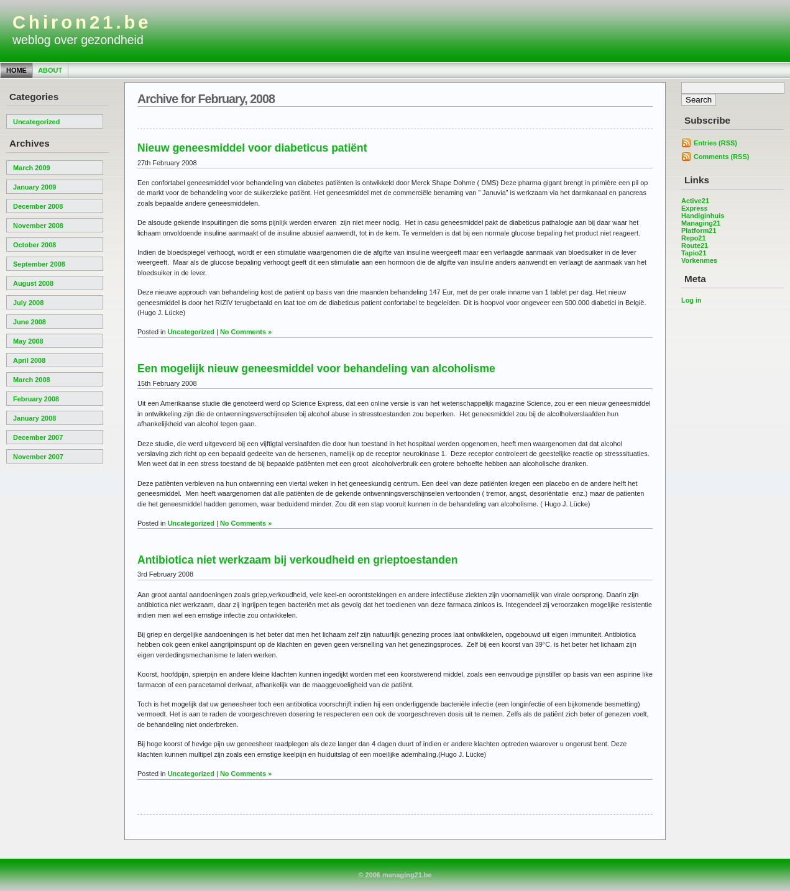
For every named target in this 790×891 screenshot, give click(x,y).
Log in (691, 300)
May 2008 (28, 341)
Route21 (694, 245)
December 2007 (38, 437)
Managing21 (700, 223)
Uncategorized (36, 122)
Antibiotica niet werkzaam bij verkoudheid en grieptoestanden (297, 560)
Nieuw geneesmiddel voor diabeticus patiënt (252, 148)
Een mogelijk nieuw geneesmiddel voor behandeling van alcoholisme (316, 368)
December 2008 (38, 206)
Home (16, 70)
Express (694, 208)
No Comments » (246, 332)
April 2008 (29, 360)
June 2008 (29, 322)
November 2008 (38, 225)
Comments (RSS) (721, 156)
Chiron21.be (82, 22)
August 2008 (33, 283)
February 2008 (36, 399)
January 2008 (34, 418)
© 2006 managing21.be (394, 875)
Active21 (695, 200)
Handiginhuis (702, 215)
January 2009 (34, 187)
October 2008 (34, 245)
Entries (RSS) (715, 143)
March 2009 (31, 167)
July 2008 (28, 302)
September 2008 (39, 264)
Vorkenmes (699, 260)
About (50, 70)
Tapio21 (694, 253)
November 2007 (38, 456)
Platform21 (699, 230)
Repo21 (693, 238)
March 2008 (31, 379)
